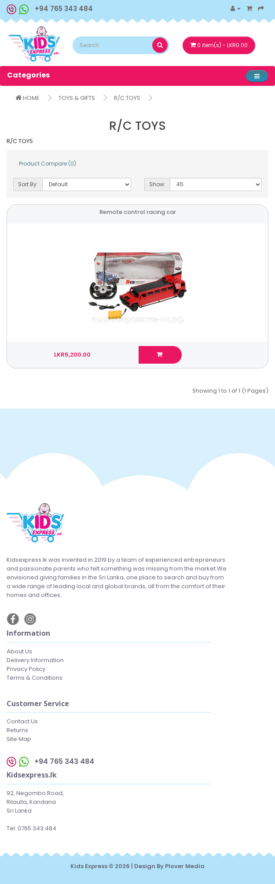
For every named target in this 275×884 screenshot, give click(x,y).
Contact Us (22, 721)
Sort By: (28, 184)
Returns (17, 730)
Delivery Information (35, 660)
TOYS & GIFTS (77, 98)
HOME (27, 98)
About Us (19, 651)
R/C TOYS (127, 98)
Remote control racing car (137, 212)
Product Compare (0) (47, 163)
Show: (157, 184)
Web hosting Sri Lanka (137, 875)
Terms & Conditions (34, 678)
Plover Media (185, 866)
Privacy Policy (26, 669)
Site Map (19, 739)
